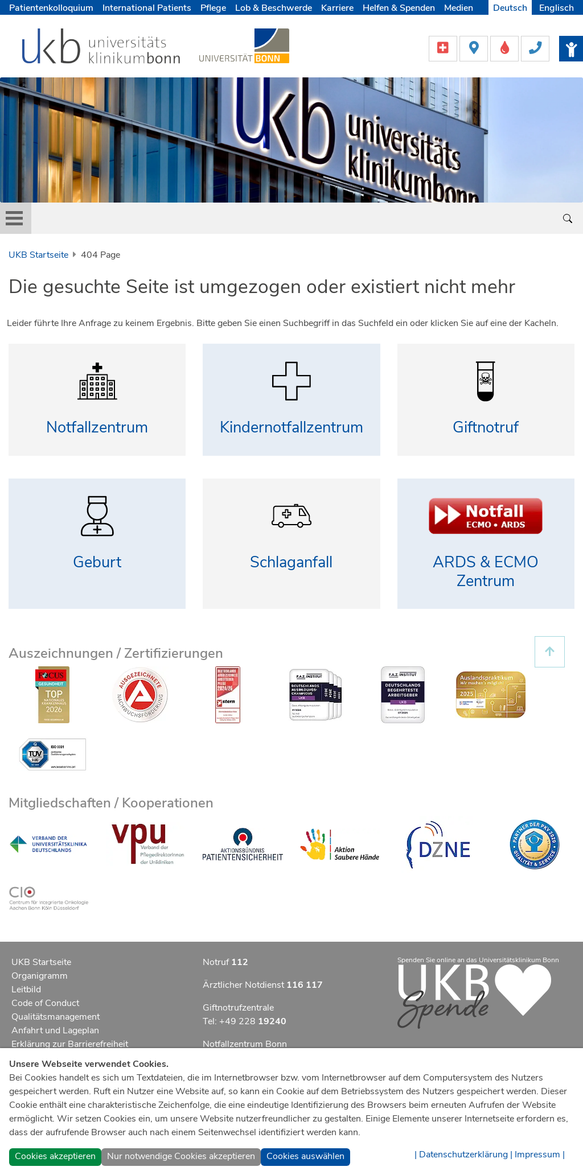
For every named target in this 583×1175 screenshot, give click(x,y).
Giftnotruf (486, 427)
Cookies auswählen (305, 1156)
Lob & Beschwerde (273, 8)
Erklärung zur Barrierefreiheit (69, 1044)
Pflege (213, 8)
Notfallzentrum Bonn (245, 1044)
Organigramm (39, 976)
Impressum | (540, 1154)
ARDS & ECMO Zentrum (486, 572)
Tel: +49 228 (244, 1021)
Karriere (337, 8)
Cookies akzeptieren (55, 1156)
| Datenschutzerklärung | (463, 1154)
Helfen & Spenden (399, 8)
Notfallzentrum (97, 427)
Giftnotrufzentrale (238, 1007)
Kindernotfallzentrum (291, 427)
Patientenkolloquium (51, 8)
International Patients (146, 8)
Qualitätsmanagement (55, 1017)
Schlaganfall (291, 562)
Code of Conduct (45, 1003)
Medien (458, 8)
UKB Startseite (38, 255)
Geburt (97, 562)
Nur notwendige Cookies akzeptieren (181, 1156)
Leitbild (26, 989)
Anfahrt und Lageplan (55, 1030)
